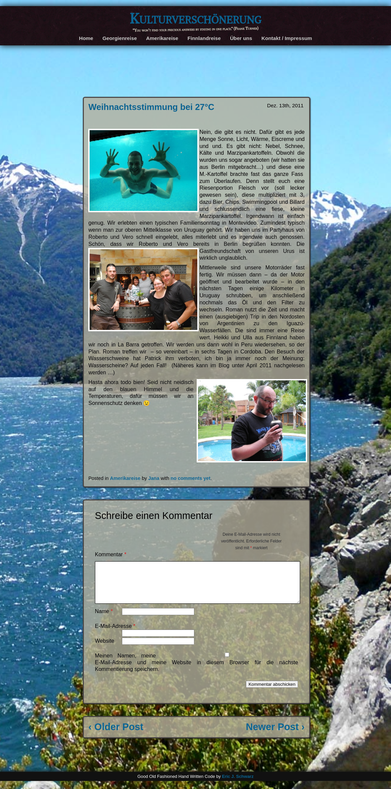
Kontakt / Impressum (286, 38)
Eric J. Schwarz (238, 784)
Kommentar (110, 554)
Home (86, 38)
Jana (153, 478)
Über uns (241, 38)
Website (105, 649)
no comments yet (190, 478)
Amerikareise (162, 38)
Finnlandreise (204, 38)
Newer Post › (275, 734)
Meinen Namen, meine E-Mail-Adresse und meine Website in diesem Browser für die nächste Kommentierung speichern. (196, 670)
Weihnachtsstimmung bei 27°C (151, 107)
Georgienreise (119, 38)
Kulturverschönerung (195, 18)
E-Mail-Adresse (115, 634)
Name (104, 619)
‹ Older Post (115, 734)
